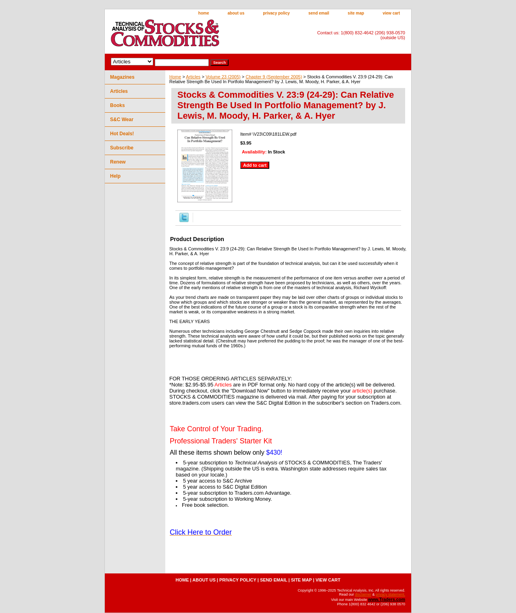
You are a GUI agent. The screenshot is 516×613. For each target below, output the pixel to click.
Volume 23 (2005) (223, 76)
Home (175, 76)
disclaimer (363, 594)
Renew (118, 162)
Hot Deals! (122, 133)
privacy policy (276, 13)
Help (115, 176)
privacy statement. (390, 594)
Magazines (122, 77)
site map (356, 13)
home (203, 13)
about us (236, 13)
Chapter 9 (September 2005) (274, 76)
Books (117, 105)
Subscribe (121, 148)
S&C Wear (121, 119)
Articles (193, 76)
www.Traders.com (386, 599)
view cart (391, 13)
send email (318, 13)
